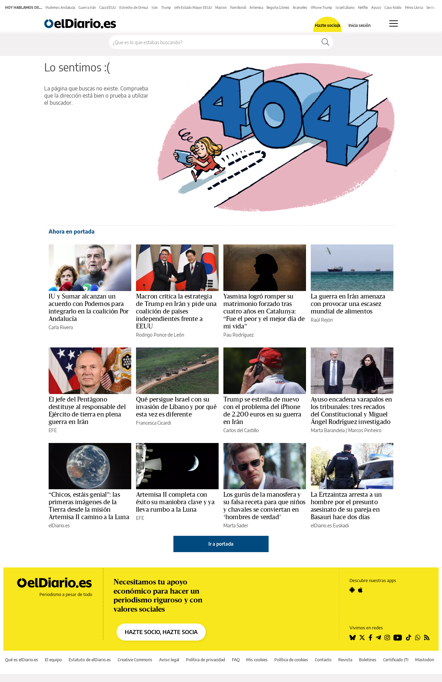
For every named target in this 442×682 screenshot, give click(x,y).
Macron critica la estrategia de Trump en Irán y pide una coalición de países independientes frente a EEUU (176, 311)
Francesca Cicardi (153, 423)
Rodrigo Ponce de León (160, 335)
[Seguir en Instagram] (387, 637)
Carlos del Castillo (241, 430)
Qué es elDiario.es (21, 659)
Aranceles (300, 7)
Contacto (323, 659)
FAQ (236, 659)
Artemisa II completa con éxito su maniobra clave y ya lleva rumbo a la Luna (175, 502)
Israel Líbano (345, 7)
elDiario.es (59, 525)
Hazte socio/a (327, 25)
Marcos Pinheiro (364, 430)
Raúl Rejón (322, 320)
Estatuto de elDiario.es (90, 659)
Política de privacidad (205, 659)
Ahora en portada (72, 231)
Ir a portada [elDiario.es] (221, 544)
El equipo (53, 659)
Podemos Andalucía (60, 7)
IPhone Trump (321, 7)
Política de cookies (291, 659)
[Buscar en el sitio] (213, 42)
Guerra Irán (87, 7)
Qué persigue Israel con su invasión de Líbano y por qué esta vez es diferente (176, 407)
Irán (155, 7)
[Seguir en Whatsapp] (418, 637)
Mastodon (424, 659)
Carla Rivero (61, 327)
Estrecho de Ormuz (133, 7)
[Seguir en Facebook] (370, 637)
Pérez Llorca (414, 7)
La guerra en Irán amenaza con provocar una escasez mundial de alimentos (348, 304)
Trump (166, 7)
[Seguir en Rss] (426, 637)
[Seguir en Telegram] (378, 637)
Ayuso (376, 7)
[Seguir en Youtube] (397, 637)
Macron (221, 7)
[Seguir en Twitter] (362, 637)
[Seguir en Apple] (360, 590)
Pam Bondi (238, 7)
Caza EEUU (107, 7)
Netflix (363, 7)
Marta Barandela (328, 430)
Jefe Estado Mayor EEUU (193, 7)
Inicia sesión (359, 25)
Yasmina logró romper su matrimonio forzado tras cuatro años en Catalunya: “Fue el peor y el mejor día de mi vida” (264, 311)
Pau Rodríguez (238, 335)
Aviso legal (169, 659)
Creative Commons (135, 659)
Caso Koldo (393, 7)
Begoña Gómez (278, 7)
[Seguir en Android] (352, 590)
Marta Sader (235, 525)
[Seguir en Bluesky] (353, 637)
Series (430, 7)
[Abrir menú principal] (393, 23)
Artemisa (256, 7)
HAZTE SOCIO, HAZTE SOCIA (161, 632)
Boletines (367, 659)
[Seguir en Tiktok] (409, 637)
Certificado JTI (395, 659)
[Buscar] (325, 42)
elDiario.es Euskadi (330, 525)
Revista (345, 659)
